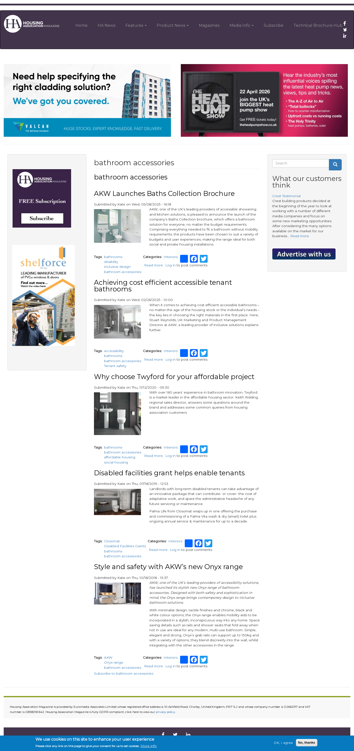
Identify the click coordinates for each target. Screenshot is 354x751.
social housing (116, 462)
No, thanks (306, 742)
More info (148, 746)
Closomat (112, 541)
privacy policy (165, 712)
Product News (173, 25)
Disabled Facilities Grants (125, 546)
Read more (153, 265)
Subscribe (273, 25)
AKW (108, 657)
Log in (170, 265)
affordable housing (119, 457)
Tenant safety (115, 366)
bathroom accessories (122, 272)
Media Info (242, 25)
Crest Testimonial (286, 196)
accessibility (114, 351)
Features (136, 25)
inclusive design (117, 267)
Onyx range (113, 662)
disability (111, 262)
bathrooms (113, 257)
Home (82, 25)
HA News (106, 25)
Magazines (209, 25)
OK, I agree (283, 743)
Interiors (171, 257)
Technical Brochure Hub (317, 25)
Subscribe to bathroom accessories (123, 673)
